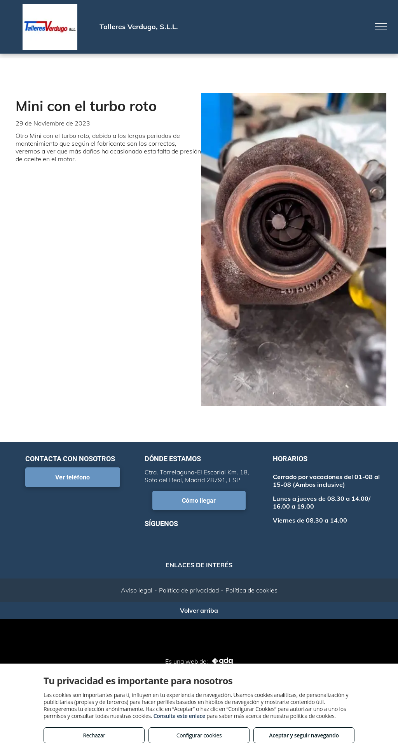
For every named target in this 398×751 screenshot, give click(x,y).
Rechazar (94, 735)
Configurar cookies (199, 735)
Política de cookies (251, 590)
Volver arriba (199, 610)
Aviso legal (136, 590)
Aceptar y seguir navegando (304, 735)
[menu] (381, 27)
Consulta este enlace (179, 716)
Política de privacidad (189, 590)
